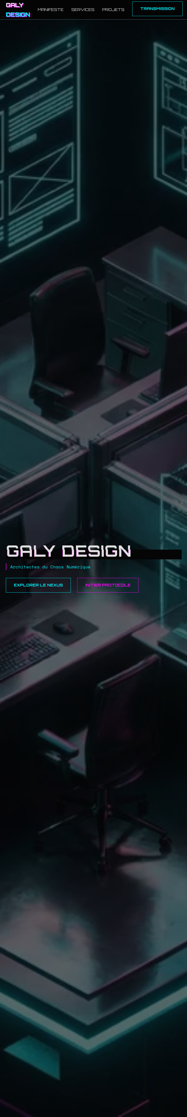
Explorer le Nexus (38, 585)
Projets (113, 9)
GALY (18, 9)
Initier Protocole (108, 585)
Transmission (157, 8)
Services (82, 9)
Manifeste (51, 9)
